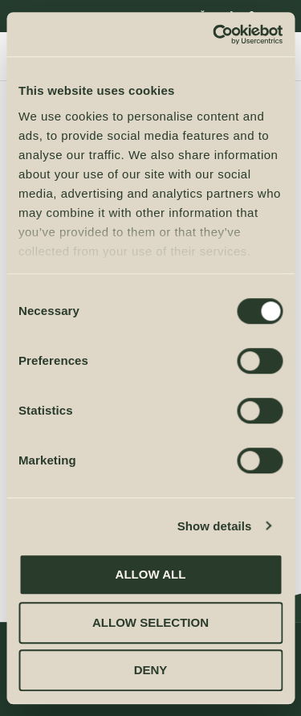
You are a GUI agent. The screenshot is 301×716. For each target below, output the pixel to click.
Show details (214, 526)
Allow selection (150, 622)
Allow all (151, 574)
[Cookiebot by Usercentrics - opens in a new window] (214, 34)
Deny (151, 670)
